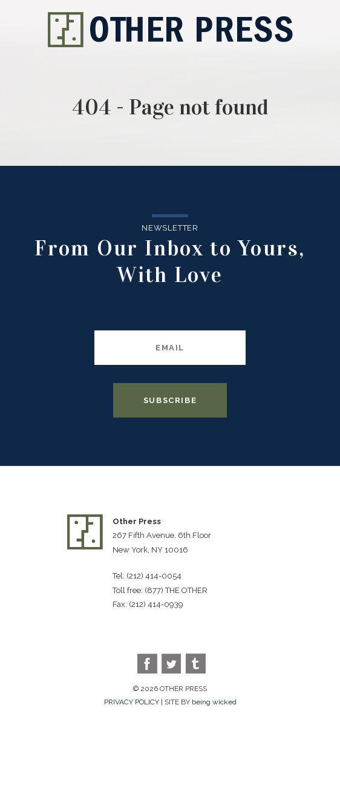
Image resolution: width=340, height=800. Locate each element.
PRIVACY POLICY (131, 702)
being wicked (214, 702)
